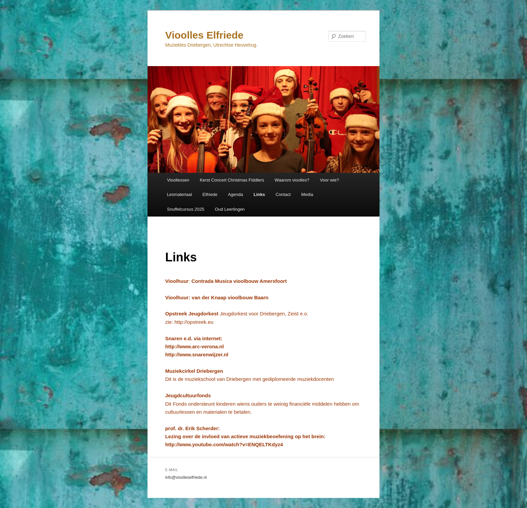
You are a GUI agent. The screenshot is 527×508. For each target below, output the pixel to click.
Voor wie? (329, 180)
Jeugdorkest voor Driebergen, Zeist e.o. (264, 313)
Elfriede (210, 194)
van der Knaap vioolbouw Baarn (230, 297)
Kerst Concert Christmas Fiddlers (232, 180)
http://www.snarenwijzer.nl (196, 354)
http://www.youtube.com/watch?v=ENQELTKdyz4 (224, 444)
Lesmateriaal (179, 194)
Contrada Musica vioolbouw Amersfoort (239, 281)
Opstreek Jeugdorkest (192, 313)
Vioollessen (178, 180)
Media (307, 194)
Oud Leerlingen (230, 209)
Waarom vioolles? (292, 180)
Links (259, 194)
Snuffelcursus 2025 (185, 209)
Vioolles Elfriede (204, 35)
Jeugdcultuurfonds (188, 395)
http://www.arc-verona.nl (194, 346)
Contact (283, 194)
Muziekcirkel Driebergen (194, 371)
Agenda (235, 194)
